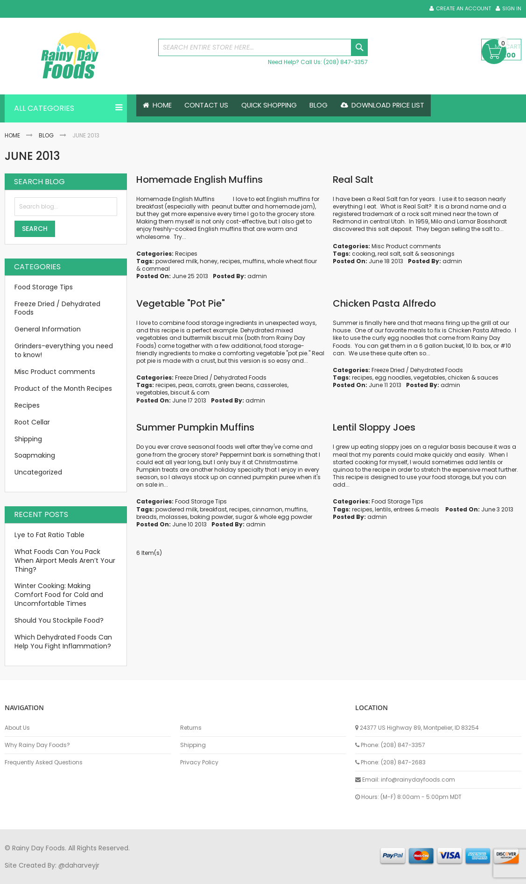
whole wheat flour (292, 261)
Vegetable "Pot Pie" (180, 303)
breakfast (213, 509)
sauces (487, 377)
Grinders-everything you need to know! (63, 350)
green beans (236, 385)
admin (257, 276)
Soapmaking (34, 455)
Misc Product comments (406, 246)
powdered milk (176, 261)
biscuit (179, 392)
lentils (383, 509)
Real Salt (353, 179)
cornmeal (156, 269)
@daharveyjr (78, 865)
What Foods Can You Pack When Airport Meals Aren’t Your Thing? (64, 560)
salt (408, 254)
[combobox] (263, 47)
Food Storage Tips (201, 501)
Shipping (28, 439)
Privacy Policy (199, 762)
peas (185, 385)
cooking (363, 254)
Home (12, 135)
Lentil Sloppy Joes (374, 427)
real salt (389, 254)
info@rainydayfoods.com (418, 779)
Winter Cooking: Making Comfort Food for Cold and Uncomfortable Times (58, 594)
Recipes (186, 254)
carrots (205, 385)
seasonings (438, 254)
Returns (191, 728)
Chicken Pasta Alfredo (384, 303)
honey (208, 261)
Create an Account (463, 8)
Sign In (511, 8)
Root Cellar (32, 422)
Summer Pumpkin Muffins (195, 427)
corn (203, 392)
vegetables (152, 392)
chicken (459, 377)
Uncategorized (38, 472)
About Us (17, 728)
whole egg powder (285, 517)
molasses (173, 517)
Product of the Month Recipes (63, 388)
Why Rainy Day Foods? (37, 745)
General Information (47, 329)
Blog (46, 135)
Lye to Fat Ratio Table (49, 534)
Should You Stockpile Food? (59, 620)
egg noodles (393, 377)
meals (430, 509)
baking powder (211, 517)
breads (146, 517)
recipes (230, 261)
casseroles (272, 385)
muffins (254, 261)
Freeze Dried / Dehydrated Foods (221, 377)
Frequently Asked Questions (44, 762)
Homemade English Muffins (199, 179)
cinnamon (267, 509)
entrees (403, 509)
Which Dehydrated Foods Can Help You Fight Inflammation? (63, 641)
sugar (243, 517)
